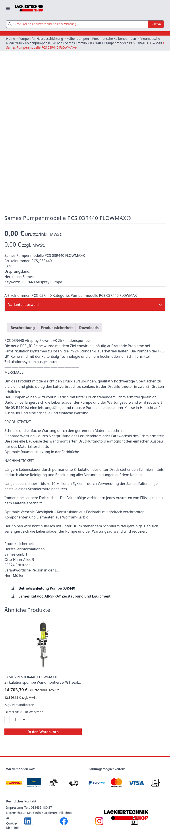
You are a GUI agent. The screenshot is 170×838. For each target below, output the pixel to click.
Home (10, 38)
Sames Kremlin (76, 43)
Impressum (14, 801)
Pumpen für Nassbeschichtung (40, 38)
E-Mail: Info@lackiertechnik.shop (48, 806)
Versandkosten (23, 698)
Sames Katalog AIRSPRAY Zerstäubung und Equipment (64, 590)
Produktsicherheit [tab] (57, 321)
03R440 (95, 43)
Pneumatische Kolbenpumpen (114, 38)
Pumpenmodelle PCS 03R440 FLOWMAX (133, 43)
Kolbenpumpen (78, 38)
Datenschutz (15, 806)
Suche (156, 24)
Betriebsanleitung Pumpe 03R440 (47, 582)
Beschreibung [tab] (23, 321)
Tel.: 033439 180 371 (39, 801)
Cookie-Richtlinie (12, 819)
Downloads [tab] (89, 321)
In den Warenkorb (43, 725)
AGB (9, 812)
